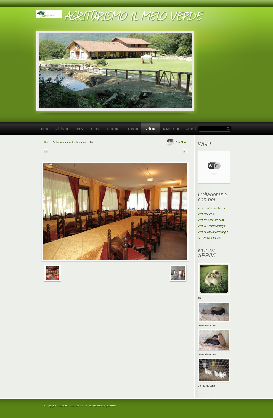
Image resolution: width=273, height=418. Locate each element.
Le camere (114, 128)
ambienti (69, 142)
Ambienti (150, 128)
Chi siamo (61, 128)
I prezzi (79, 128)
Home (44, 128)
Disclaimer (111, 406)
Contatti (191, 128)
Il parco (133, 128)
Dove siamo (171, 128)
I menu (95, 128)
